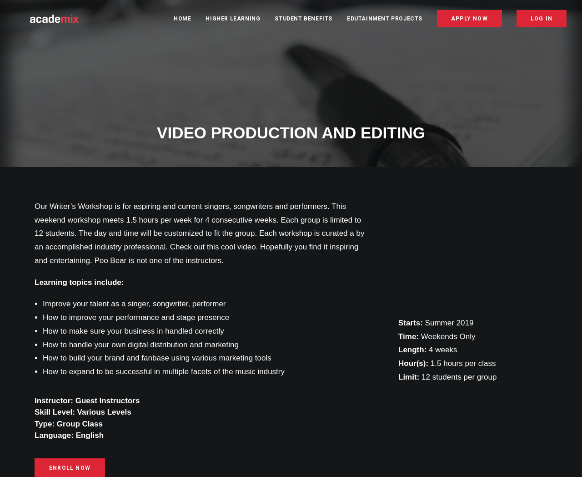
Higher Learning (233, 21)
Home (182, 21)
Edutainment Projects (384, 21)
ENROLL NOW (69, 466)
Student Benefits (303, 21)
